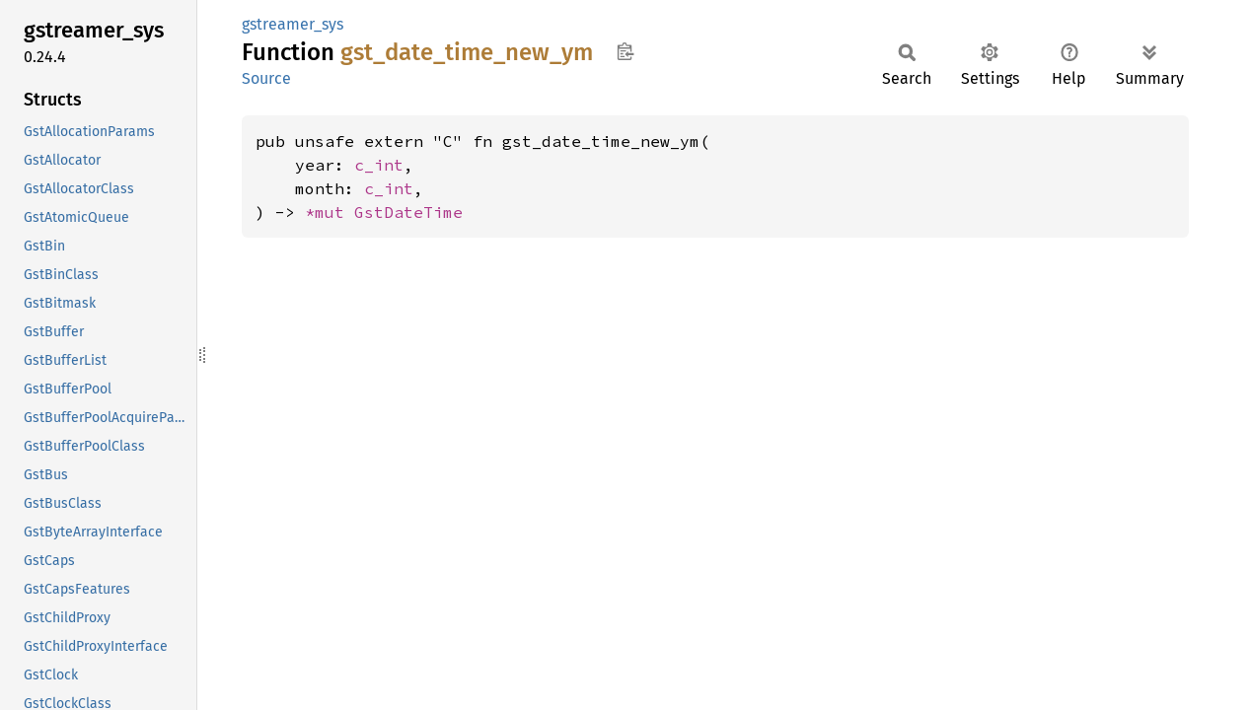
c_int (379, 165)
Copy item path (625, 51)
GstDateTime (408, 212)
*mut (329, 212)
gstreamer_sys (292, 24)
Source (266, 78)
